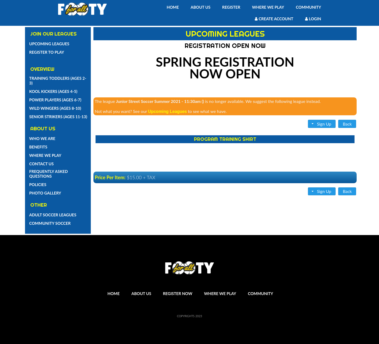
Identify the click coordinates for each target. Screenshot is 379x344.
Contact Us (41, 163)
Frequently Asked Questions (48, 173)
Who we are (42, 138)
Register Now (177, 293)
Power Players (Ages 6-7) (55, 99)
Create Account (274, 18)
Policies (37, 184)
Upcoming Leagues (49, 43)
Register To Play (46, 52)
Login (313, 18)
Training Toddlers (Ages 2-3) (57, 80)
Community (308, 7)
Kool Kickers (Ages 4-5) (53, 91)
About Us (200, 7)
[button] (322, 124)
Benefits (38, 146)
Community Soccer (50, 223)
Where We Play (268, 7)
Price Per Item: (110, 177)
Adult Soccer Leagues (52, 214)
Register (231, 7)
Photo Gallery (45, 193)
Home (173, 7)
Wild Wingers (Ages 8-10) (55, 108)
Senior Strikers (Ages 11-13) (58, 116)
